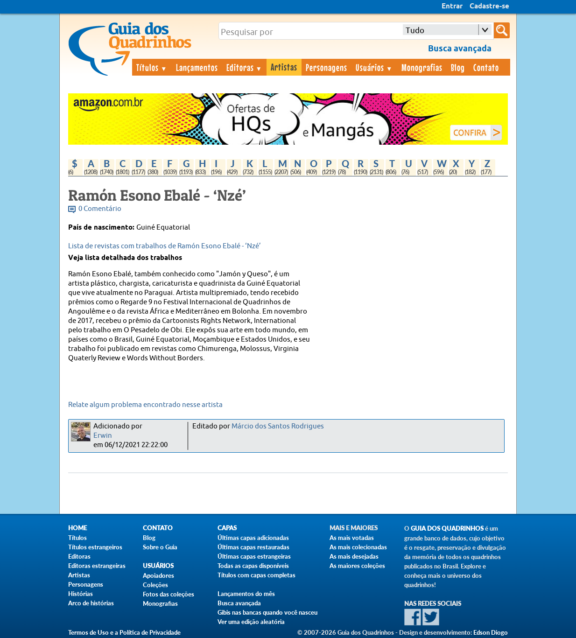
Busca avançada (239, 603)
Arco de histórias (91, 603)
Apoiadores (158, 575)
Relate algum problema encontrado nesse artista (145, 404)
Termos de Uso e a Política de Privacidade (124, 632)
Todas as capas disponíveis (253, 565)
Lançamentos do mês (246, 593)
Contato (486, 67)
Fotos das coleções (168, 594)
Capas (227, 528)
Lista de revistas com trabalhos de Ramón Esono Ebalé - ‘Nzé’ (164, 246)
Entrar (452, 6)
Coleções (155, 585)
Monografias (422, 67)
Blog (458, 67)
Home (77, 528)
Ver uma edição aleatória (251, 621)
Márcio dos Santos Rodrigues (278, 426)
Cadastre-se (489, 6)
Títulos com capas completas (256, 575)
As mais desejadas (354, 556)
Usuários (374, 67)
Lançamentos (197, 67)
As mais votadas (352, 537)
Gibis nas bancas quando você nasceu (267, 612)
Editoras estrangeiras (97, 565)
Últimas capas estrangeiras (254, 556)
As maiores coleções (357, 565)
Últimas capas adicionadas (253, 537)
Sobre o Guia (160, 547)
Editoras (244, 67)
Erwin (102, 435)
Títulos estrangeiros (95, 547)
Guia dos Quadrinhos (447, 528)
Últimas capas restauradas (253, 547)
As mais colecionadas (358, 547)
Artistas (284, 66)
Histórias (80, 593)
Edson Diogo (490, 632)
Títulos (152, 67)
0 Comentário (99, 208)
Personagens (326, 67)
